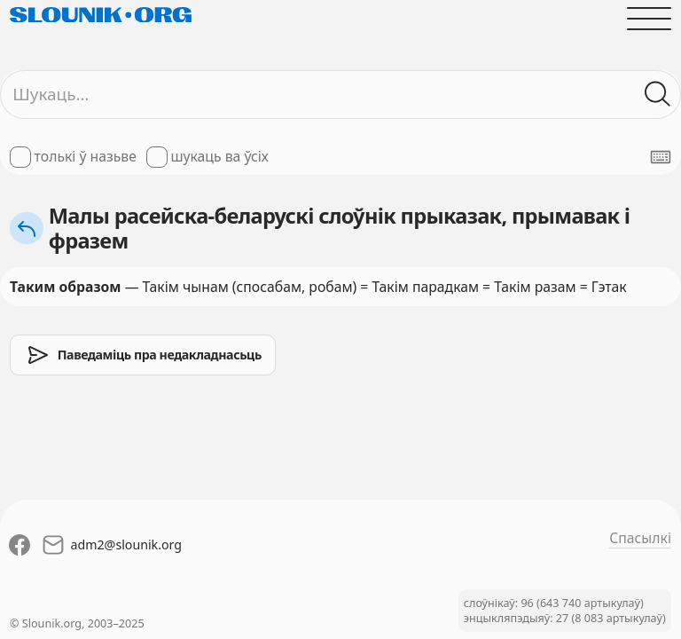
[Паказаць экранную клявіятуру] (660, 157)
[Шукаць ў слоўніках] (658, 94)
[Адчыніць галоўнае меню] (649, 18)
